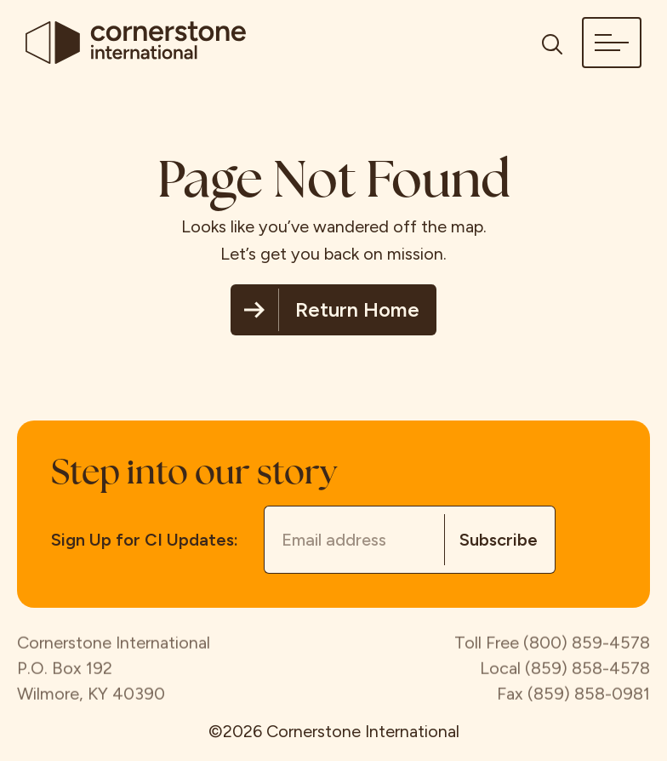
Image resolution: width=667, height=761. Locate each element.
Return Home (357, 309)
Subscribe (498, 539)
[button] (611, 42)
